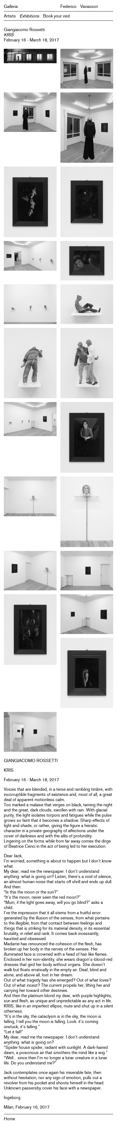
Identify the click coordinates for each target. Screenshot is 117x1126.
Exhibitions (29, 16)
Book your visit (56, 16)
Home (9, 1118)
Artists (10, 16)
